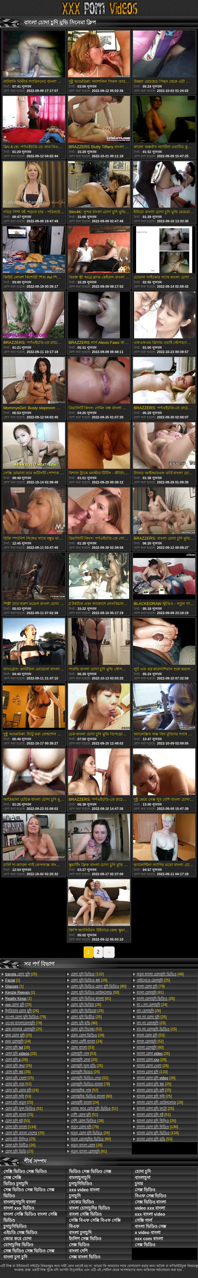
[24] (18, 1041)
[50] (95, 992)
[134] (20, 1127)
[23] (19, 1151)
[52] (18, 1084)
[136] (157, 1127)
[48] (160, 974)
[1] (12, 980)
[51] (23, 1108)
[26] (22, 1011)
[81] (91, 998)
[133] (152, 1072)
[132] (87, 974)
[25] (21, 974)
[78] (23, 1023)
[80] (98, 986)
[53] (18, 1096)
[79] (25, 1017)
